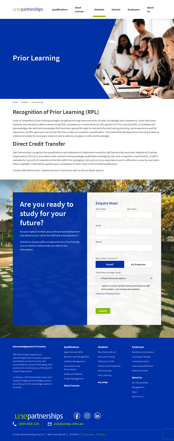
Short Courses (79, 9)
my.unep (103, 382)
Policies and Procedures (109, 366)
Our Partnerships (140, 382)
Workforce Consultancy (143, 352)
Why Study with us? (107, 352)
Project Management (73, 378)
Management (138, 387)
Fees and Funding (106, 356)
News (134, 391)
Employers (134, 9)
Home (15, 102)
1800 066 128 (26, 423)
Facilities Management (74, 361)
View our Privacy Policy (108, 293)
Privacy (101, 434)
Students (99, 9)
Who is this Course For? (107, 258)
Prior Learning (104, 375)
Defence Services (140, 370)
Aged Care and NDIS (73, 352)
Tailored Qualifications (142, 366)
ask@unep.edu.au (65, 423)
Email (98, 225)
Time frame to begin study (108, 272)
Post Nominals (105, 370)
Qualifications (60, 9)
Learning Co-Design (141, 356)
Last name (131, 209)
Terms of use (88, 434)
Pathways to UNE (106, 361)
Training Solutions (140, 361)
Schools (116, 9)
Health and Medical (73, 374)
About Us (150, 9)
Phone (99, 242)
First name (101, 209)
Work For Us (138, 396)
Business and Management (76, 356)
